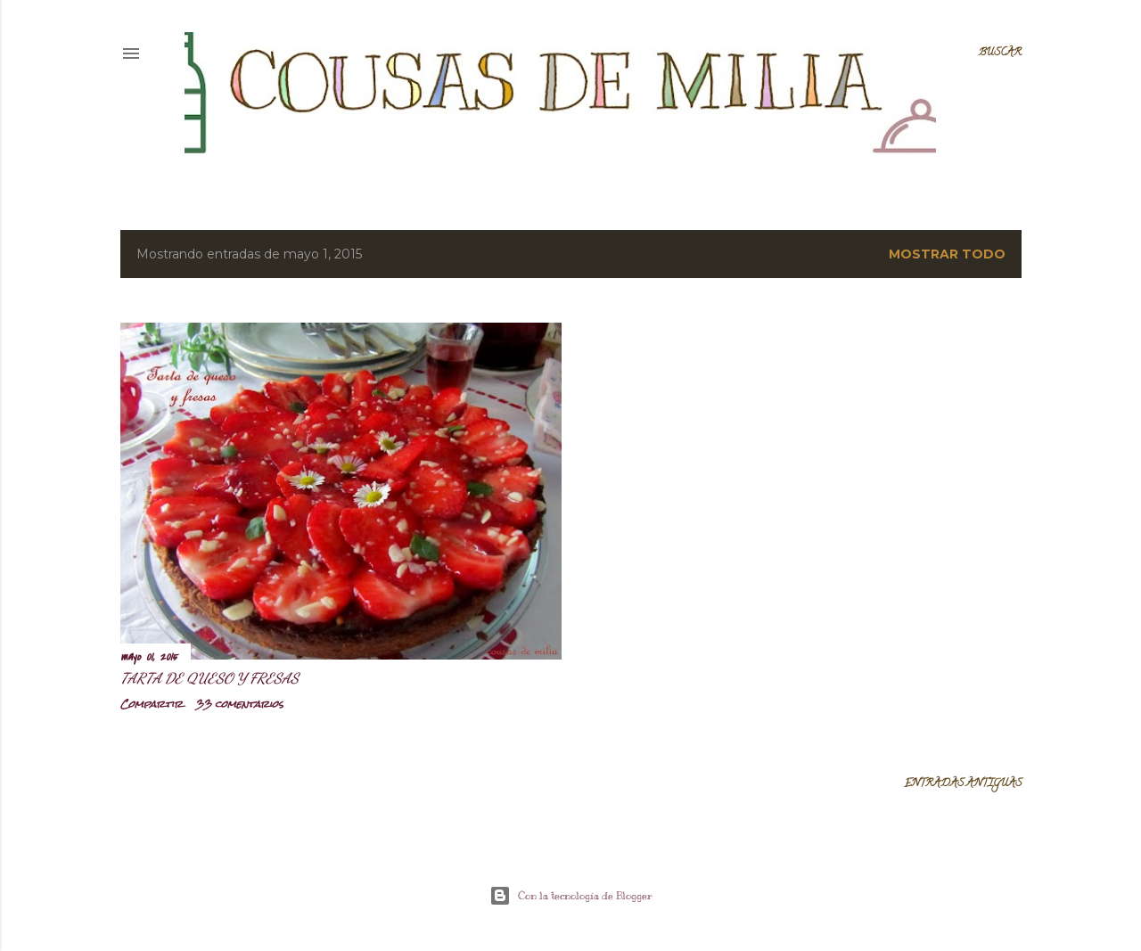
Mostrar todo (947, 254)
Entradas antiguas (963, 783)
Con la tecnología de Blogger (571, 895)
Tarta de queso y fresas (209, 677)
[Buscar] (1000, 53)
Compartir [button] (151, 704)
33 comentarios (239, 704)
